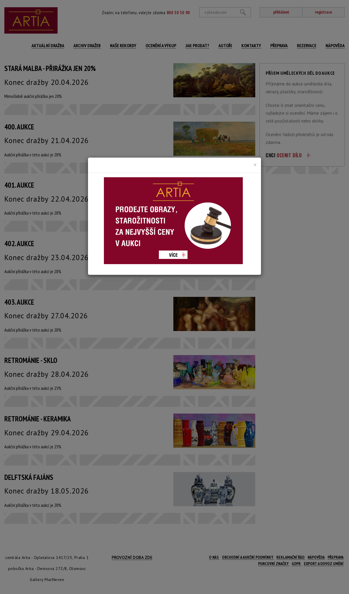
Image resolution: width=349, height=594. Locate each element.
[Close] (255, 164)
